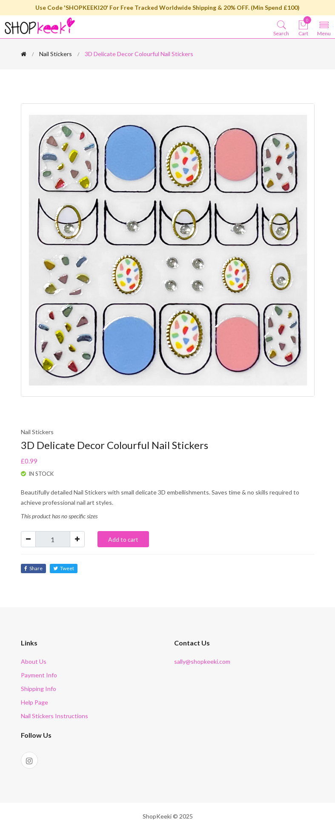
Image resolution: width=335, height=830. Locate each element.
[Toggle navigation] (324, 28)
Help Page (34, 702)
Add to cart (123, 539)
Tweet (63, 568)
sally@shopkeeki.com (202, 661)
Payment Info (39, 675)
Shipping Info (38, 688)
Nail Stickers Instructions (54, 715)
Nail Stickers (55, 53)
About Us (33, 661)
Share (33, 568)
